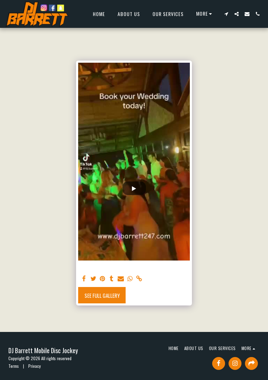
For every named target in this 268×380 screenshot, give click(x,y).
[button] (226, 13)
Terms (13, 366)
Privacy (34, 366)
